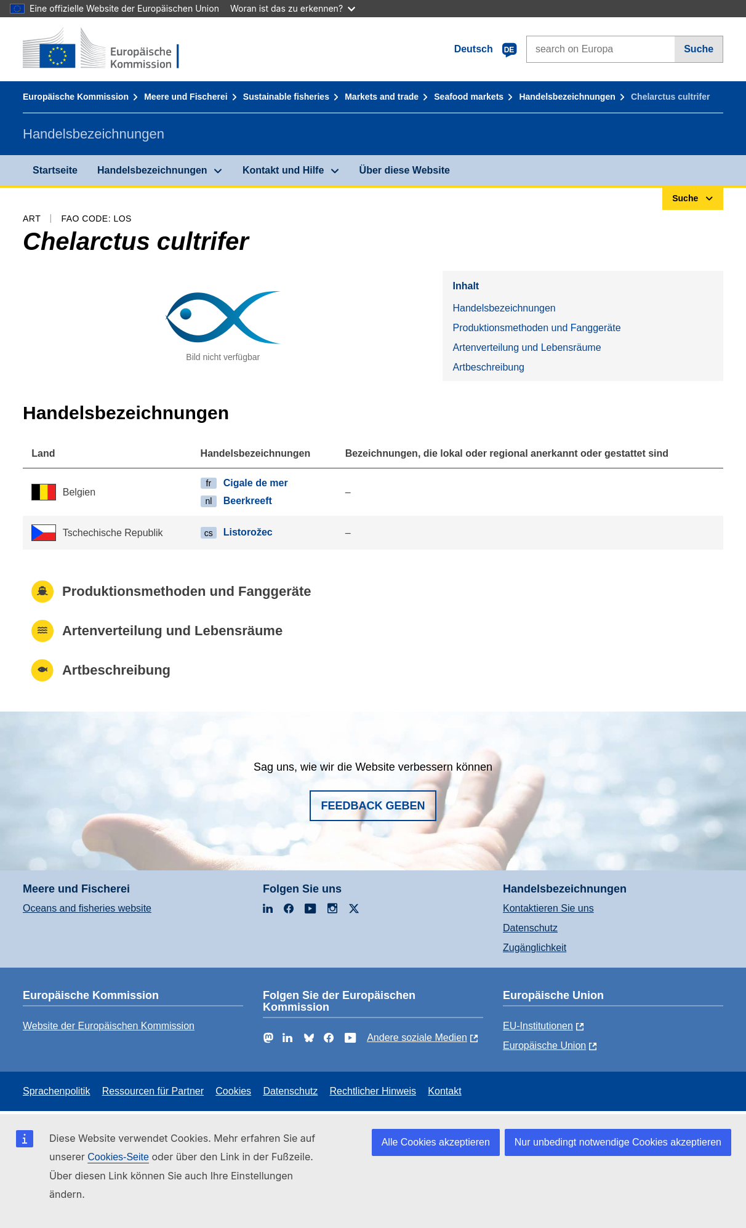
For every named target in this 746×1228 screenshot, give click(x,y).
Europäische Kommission (76, 97)
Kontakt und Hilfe (283, 170)
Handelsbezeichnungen (567, 97)
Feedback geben (373, 806)
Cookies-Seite (118, 1157)
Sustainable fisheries (286, 97)
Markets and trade (382, 97)
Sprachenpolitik (56, 1091)
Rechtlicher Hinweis (373, 1091)
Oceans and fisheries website (87, 908)
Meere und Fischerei (185, 97)
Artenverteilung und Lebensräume (526, 347)
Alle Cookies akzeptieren (436, 1142)
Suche (698, 49)
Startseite (55, 170)
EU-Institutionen (538, 1026)
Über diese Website (404, 170)
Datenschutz (530, 928)
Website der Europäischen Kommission (109, 1026)
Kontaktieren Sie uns (548, 908)
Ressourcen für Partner (153, 1091)
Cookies (233, 1091)
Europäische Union (544, 1045)
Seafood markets (468, 97)
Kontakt (444, 1091)
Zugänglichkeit (534, 947)
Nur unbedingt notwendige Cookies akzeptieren (618, 1142)
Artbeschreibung (488, 367)
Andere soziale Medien (417, 1037)
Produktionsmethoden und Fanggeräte (536, 328)
